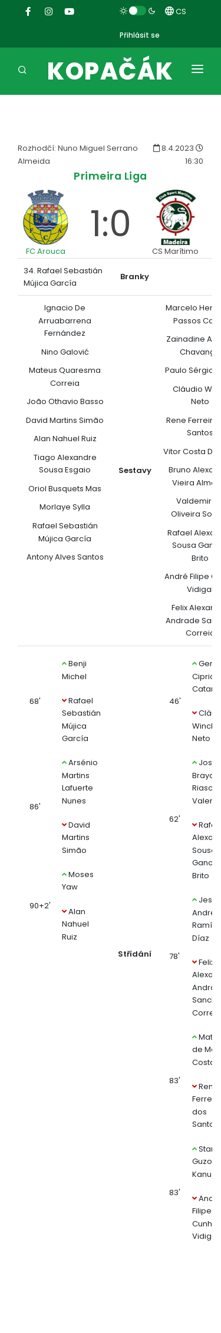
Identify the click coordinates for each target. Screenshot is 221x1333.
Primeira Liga (110, 175)
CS (175, 11)
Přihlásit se (140, 35)
